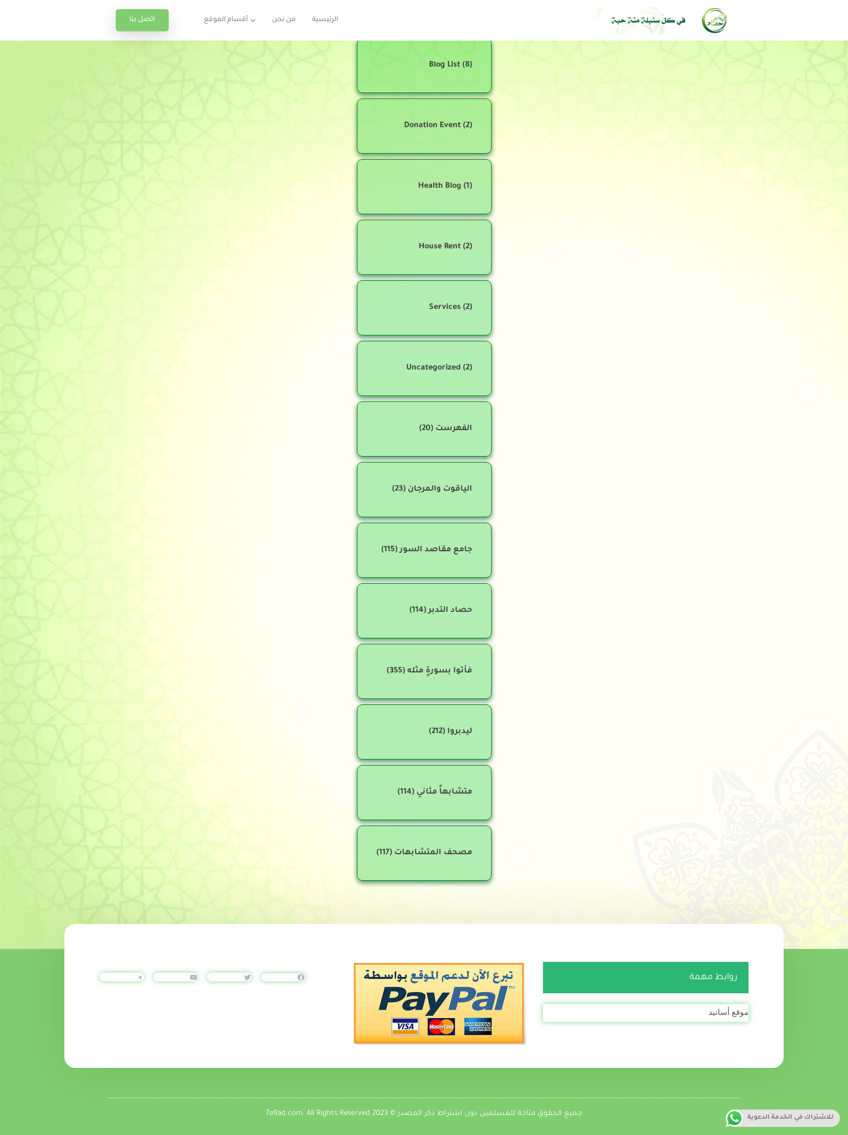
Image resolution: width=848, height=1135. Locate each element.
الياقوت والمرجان (440, 489)
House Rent (440, 247)
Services (445, 307)
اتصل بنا (142, 20)
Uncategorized (433, 368)
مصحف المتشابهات (433, 853)
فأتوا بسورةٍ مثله (439, 671)
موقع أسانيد (728, 1012)
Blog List (444, 65)
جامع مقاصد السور (436, 550)
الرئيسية (325, 20)
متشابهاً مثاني (444, 792)
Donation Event (432, 126)
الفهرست (453, 429)
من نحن (284, 20)
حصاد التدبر (450, 610)
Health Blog (439, 186)
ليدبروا (459, 732)
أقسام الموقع (226, 20)
